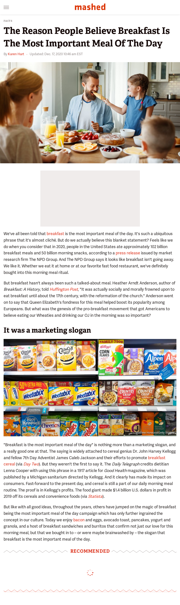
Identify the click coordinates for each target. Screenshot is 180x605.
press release (128, 253)
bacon (79, 519)
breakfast (55, 233)
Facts (8, 21)
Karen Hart (16, 54)
